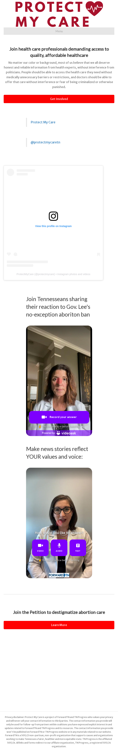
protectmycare (46, 274)
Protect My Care (43, 122)
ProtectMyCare (25, 274)
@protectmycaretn (45, 142)
